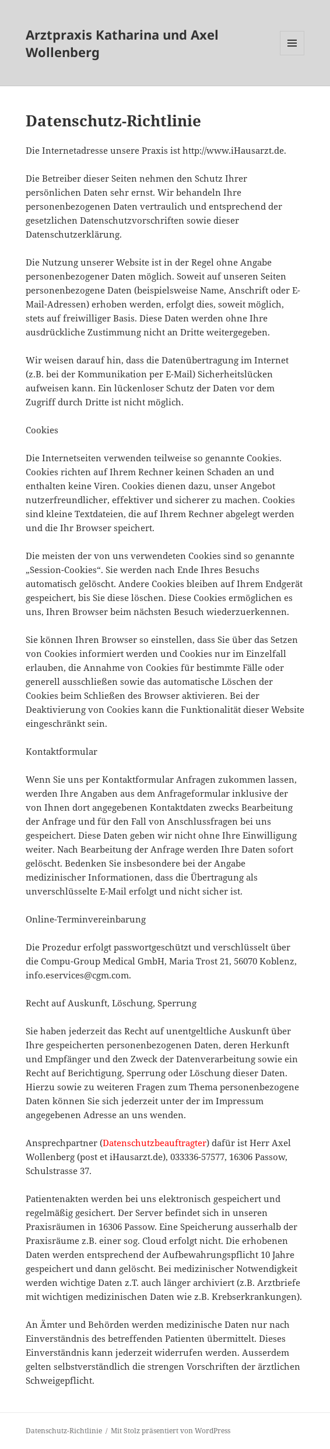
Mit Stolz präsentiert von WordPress (170, 1431)
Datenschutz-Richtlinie (64, 1431)
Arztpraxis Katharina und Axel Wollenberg (122, 43)
